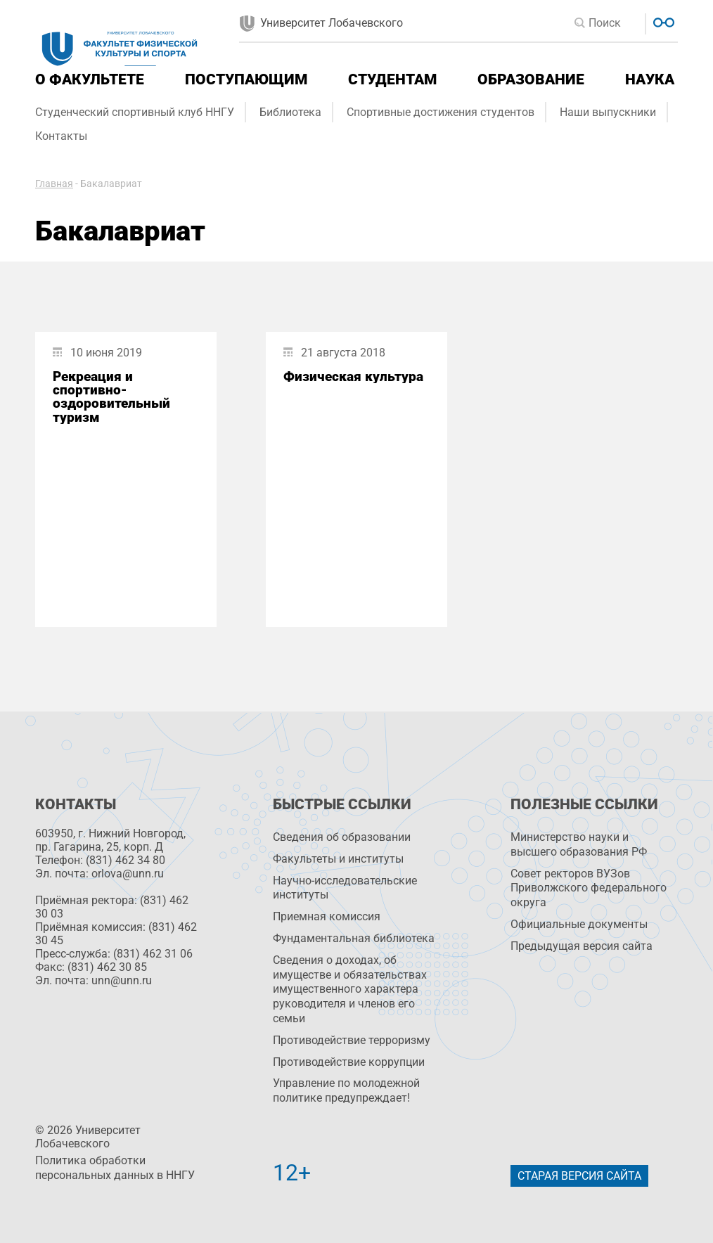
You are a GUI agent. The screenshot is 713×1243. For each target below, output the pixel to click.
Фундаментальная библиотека (354, 938)
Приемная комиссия (326, 916)
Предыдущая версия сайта (581, 946)
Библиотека (290, 112)
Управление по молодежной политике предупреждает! (346, 1090)
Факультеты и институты (338, 858)
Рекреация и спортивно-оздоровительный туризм (111, 397)
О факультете (89, 79)
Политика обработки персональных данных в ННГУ (115, 1168)
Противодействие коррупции (349, 1062)
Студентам (392, 79)
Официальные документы (579, 924)
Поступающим (246, 79)
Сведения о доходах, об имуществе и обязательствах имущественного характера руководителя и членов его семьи (350, 989)
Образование (530, 79)
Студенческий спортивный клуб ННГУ (134, 112)
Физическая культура (353, 376)
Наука (649, 79)
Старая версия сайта (579, 1176)
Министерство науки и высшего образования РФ (578, 844)
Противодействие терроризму (351, 1040)
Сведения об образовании (342, 837)
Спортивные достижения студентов (440, 112)
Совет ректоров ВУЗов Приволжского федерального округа (588, 888)
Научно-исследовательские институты (345, 888)
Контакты (61, 136)
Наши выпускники (608, 112)
